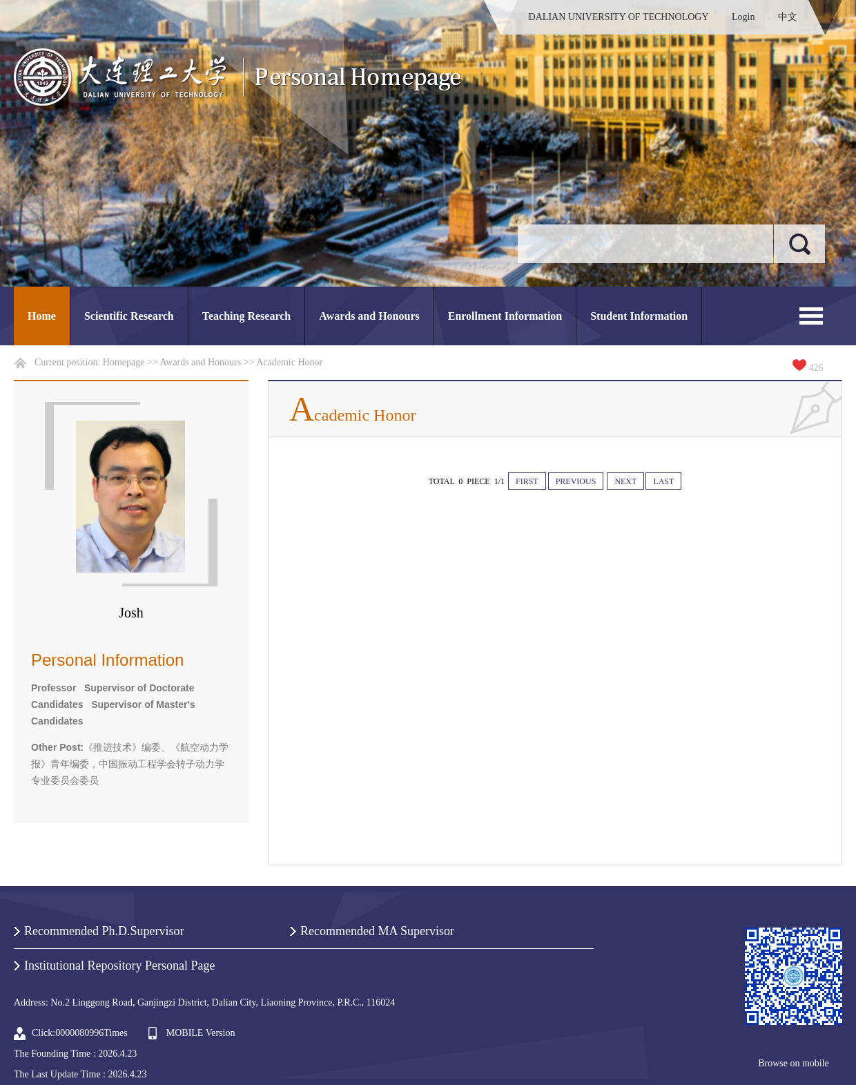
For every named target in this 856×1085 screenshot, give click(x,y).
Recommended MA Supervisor (377, 931)
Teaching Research (246, 316)
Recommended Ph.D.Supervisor (104, 931)
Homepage (124, 362)
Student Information (639, 316)
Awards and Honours (369, 316)
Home (42, 316)
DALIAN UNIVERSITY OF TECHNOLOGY (619, 17)
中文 (787, 17)
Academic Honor (289, 362)
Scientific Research (129, 316)
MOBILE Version (200, 1033)
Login (743, 17)
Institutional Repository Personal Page (119, 965)
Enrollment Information (505, 316)
